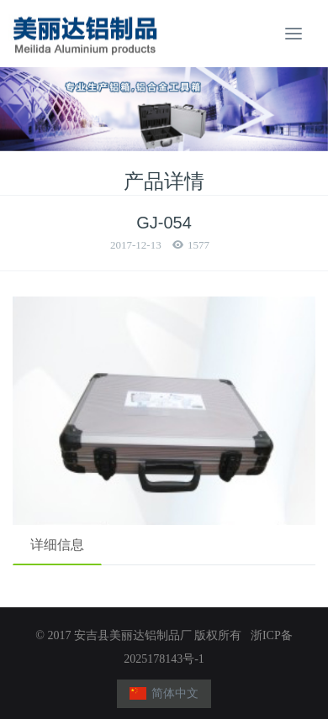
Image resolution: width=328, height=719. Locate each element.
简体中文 (164, 693)
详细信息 (57, 545)
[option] (164, 109)
